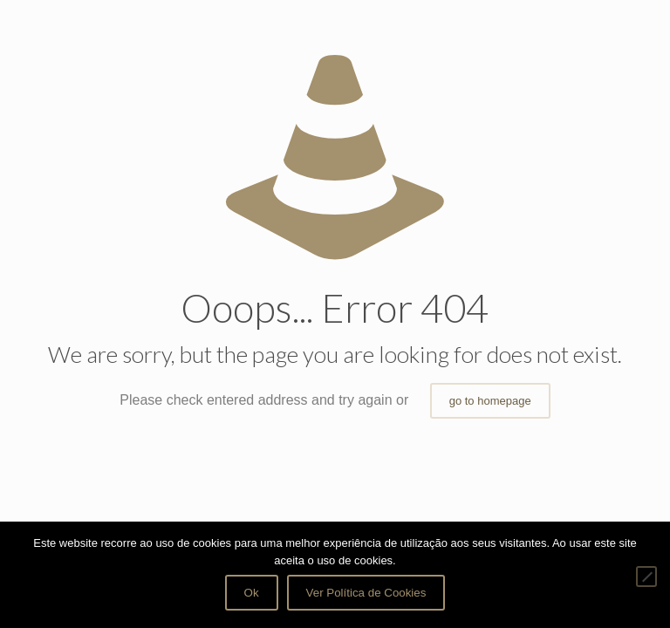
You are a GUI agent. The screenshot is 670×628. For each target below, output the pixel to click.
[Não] (646, 576)
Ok (251, 592)
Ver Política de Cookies (366, 592)
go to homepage (490, 400)
